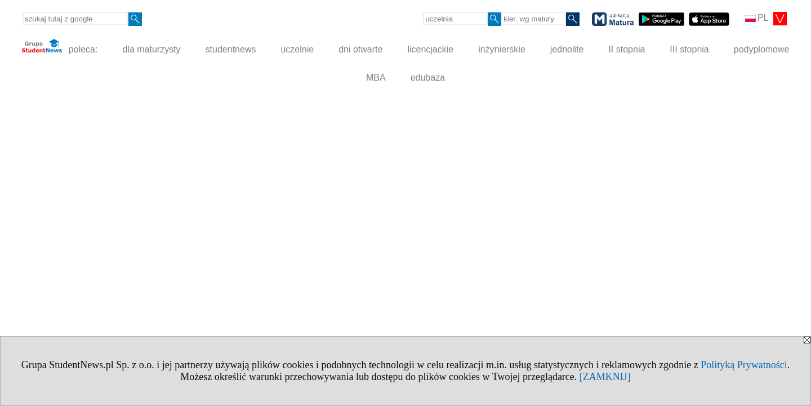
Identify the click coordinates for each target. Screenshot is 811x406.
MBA (376, 77)
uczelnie (297, 49)
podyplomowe (762, 49)
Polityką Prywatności (744, 364)
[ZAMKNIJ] (605, 376)
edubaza (428, 77)
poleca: (60, 46)
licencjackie (430, 49)
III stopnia (689, 49)
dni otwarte (360, 49)
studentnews (231, 49)
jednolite (567, 49)
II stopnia (626, 49)
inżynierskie (501, 49)
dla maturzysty (151, 49)
